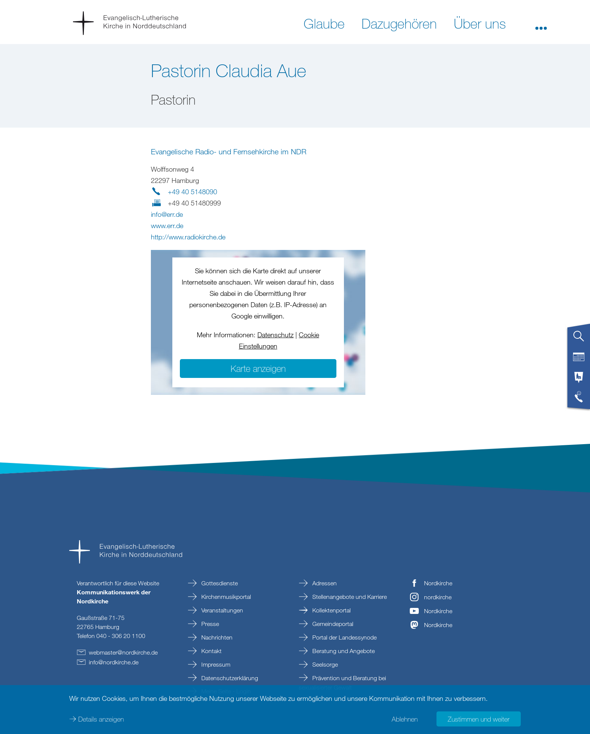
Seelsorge (324, 664)
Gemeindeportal (332, 623)
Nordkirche (438, 583)
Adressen (324, 583)
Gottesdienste (219, 583)
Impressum (215, 664)
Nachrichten (216, 637)
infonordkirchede (113, 662)
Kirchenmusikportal (225, 596)
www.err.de (167, 225)
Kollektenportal (331, 610)
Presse (209, 623)
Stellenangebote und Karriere (349, 596)
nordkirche (438, 597)
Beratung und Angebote (343, 650)
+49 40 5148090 (192, 191)
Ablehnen (405, 719)
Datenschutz (275, 334)
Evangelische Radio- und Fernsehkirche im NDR (228, 151)
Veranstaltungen (221, 610)
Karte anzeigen (258, 368)
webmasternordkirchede (123, 652)
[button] (541, 23)
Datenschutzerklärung (229, 678)
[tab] (578, 339)
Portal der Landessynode (344, 637)
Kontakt (211, 650)
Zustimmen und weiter (478, 719)
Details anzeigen (101, 719)
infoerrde (167, 214)
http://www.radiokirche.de (188, 237)
